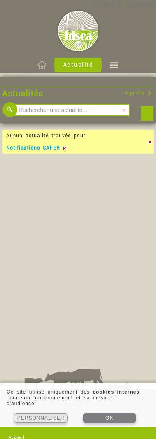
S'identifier (108, 4)
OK (109, 418)
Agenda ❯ (138, 93)
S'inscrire (142, 4)
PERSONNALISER (41, 418)
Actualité (78, 64)
